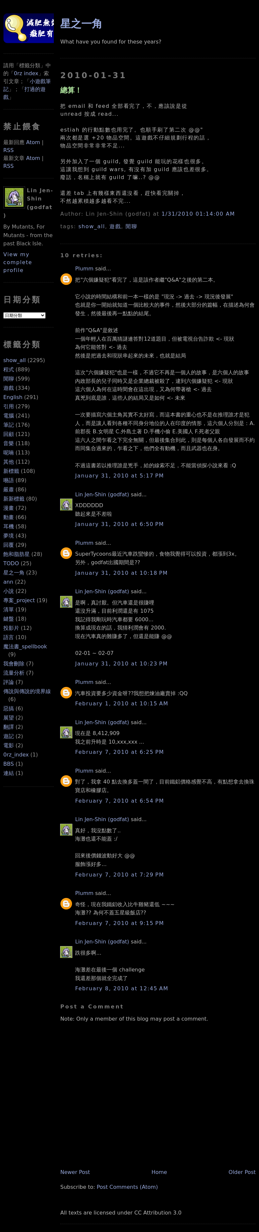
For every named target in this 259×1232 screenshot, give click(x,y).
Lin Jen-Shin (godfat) (102, 494)
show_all (14, 360)
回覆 (8, 545)
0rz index (26, 73)
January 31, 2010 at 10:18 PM (121, 573)
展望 (8, 718)
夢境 (8, 536)
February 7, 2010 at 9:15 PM (119, 923)
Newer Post (75, 1172)
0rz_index (16, 755)
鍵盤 (8, 619)
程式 (8, 369)
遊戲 (8, 388)
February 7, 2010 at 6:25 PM (119, 752)
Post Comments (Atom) (127, 1187)
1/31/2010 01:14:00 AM (198, 214)
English (12, 397)
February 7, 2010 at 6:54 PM (119, 801)
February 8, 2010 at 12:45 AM (121, 988)
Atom (33, 142)
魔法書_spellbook (25, 646)
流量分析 (13, 673)
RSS (8, 150)
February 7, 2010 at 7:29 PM (119, 875)
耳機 (8, 526)
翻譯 (8, 727)
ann (8, 582)
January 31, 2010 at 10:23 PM (121, 664)
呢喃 (8, 452)
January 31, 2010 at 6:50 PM (119, 524)
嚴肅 (8, 489)
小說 (8, 591)
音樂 (8, 443)
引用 (8, 406)
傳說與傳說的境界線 (27, 691)
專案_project (19, 600)
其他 (8, 462)
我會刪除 (13, 664)
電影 (8, 745)
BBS (8, 764)
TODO (11, 563)
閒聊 (8, 379)
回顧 (8, 434)
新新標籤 (13, 499)
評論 (8, 682)
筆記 (8, 425)
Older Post (242, 1172)
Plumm (84, 268)
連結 (8, 773)
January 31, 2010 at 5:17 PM (119, 476)
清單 (8, 609)
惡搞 (8, 708)
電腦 (8, 416)
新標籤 (11, 471)
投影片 (11, 628)
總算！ (71, 90)
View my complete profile (17, 262)
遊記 (8, 736)
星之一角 (13, 573)
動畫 (8, 517)
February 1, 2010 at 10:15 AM (121, 703)
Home (159, 1172)
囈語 (8, 480)
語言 (8, 637)
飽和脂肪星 (16, 554)
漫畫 (8, 508)
